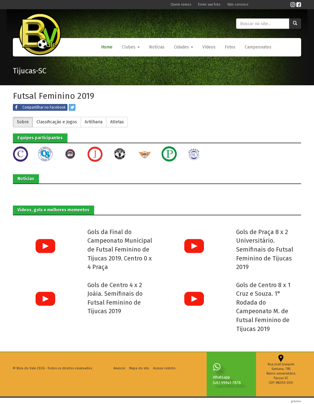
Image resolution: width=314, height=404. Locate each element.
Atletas (117, 122)
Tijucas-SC (29, 71)
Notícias (157, 47)
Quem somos (181, 4)
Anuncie (119, 368)
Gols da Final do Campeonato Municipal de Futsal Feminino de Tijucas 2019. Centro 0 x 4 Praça (119, 249)
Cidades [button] (183, 47)
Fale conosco (238, 4)
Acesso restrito (164, 368)
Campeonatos (258, 47)
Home (107, 47)
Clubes (131, 47)
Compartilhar (39, 107)
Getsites (296, 401)
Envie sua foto (209, 4)
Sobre (23, 122)
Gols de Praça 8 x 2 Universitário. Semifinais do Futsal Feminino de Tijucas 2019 (264, 249)
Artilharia (93, 122)
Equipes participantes (40, 137)
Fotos (230, 47)
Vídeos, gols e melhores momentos (53, 210)
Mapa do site (139, 368)
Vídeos (209, 47)
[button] (130, 47)
